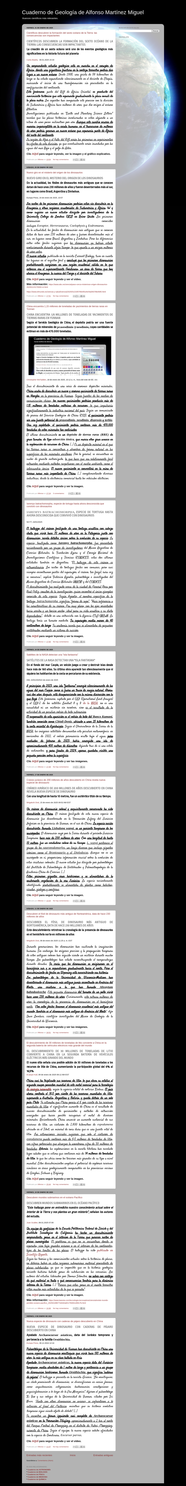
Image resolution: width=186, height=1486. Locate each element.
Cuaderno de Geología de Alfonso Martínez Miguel (83, 12)
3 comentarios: (59, 493)
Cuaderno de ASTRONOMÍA (39, 1470)
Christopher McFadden (36, 380)
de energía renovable (39, 1089)
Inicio (73, 1455)
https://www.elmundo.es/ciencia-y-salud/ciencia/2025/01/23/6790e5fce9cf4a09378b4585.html (66, 292)
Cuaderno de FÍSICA (36, 1474)
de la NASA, (90, 703)
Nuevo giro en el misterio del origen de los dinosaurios (55, 172)
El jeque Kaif (32, 1075)
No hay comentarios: (61, 159)
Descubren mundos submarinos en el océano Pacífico (54, 1197)
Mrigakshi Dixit (33, 802)
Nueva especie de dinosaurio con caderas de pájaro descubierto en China (65, 1321)
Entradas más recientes (39, 1455)
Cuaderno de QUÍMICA (37, 1479)
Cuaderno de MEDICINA (37, 1477)
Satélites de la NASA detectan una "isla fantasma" (52, 654)
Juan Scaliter (32, 1223)
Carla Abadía (32, 60)
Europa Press (32, 1343)
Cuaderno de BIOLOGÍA (37, 1472)
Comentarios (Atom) (45, 1460)
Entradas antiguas (103, 1455)
